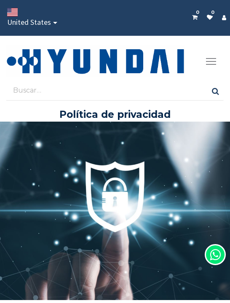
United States (29, 17)
